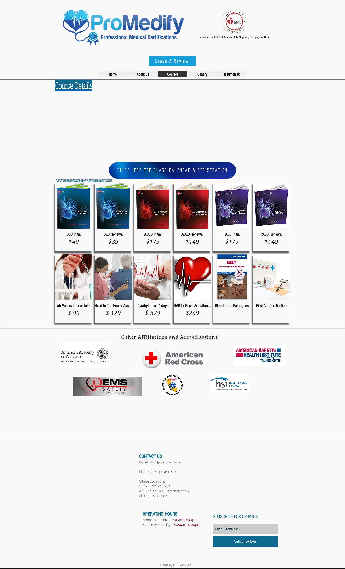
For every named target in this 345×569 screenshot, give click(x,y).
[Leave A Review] (172, 61)
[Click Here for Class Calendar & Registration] (172, 170)
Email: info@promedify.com (162, 462)
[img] (152, 288)
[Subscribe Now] (245, 541)
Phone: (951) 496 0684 (158, 471)
